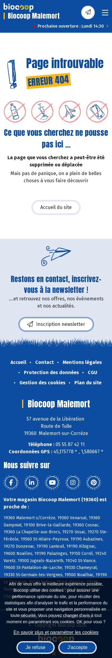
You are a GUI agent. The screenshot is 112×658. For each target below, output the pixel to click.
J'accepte (77, 647)
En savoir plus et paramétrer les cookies (56, 632)
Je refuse (35, 647)
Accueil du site (56, 207)
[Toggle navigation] (105, 14)
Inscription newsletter (56, 324)
